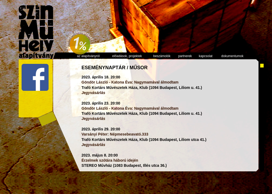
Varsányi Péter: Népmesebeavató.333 (114, 134)
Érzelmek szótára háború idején (109, 160)
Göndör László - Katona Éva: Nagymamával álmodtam (129, 82)
